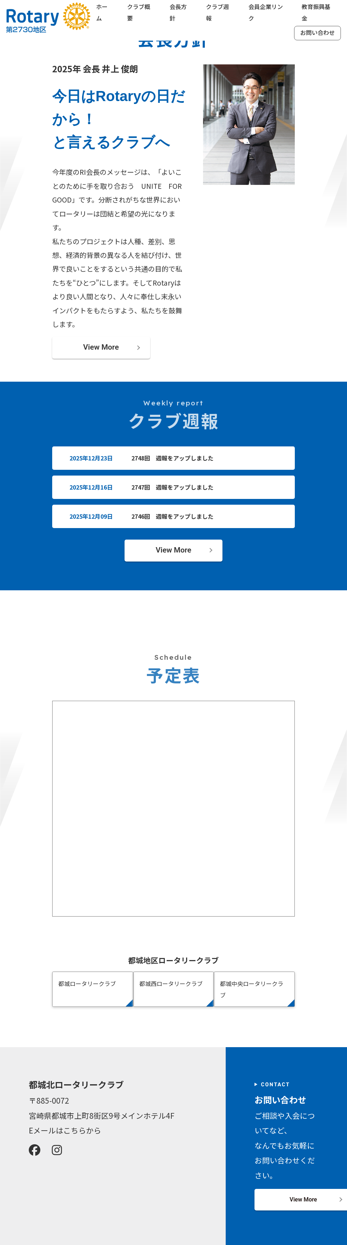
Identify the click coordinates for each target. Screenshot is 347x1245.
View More (101, 348)
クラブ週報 (217, 14)
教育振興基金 (315, 14)
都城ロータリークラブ (87, 984)
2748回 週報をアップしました (172, 458)
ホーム (102, 14)
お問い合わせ (316, 34)
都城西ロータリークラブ (171, 984)
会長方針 (178, 14)
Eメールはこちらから (65, 1130)
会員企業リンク (265, 14)
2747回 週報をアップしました (172, 487)
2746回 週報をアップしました (172, 516)
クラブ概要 (138, 14)
